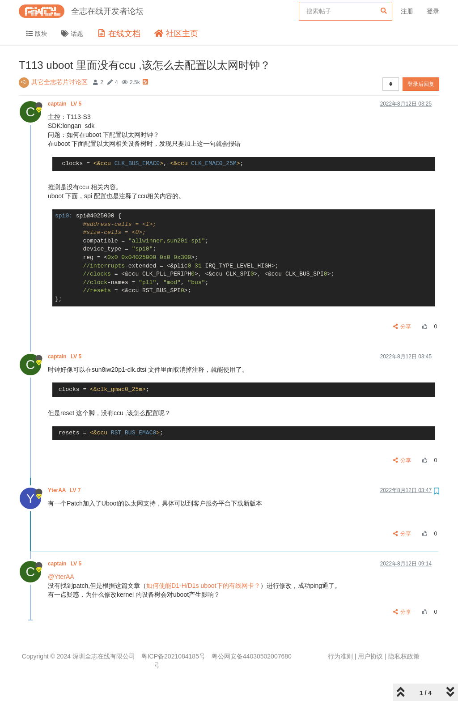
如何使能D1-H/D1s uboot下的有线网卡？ (203, 585)
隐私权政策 (404, 656)
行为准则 (340, 656)
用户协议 (370, 656)
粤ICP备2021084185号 (173, 656)
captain (65, 104)
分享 (402, 326)
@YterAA (61, 576)
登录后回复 (420, 84)
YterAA (65, 490)
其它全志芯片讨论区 (59, 81)
